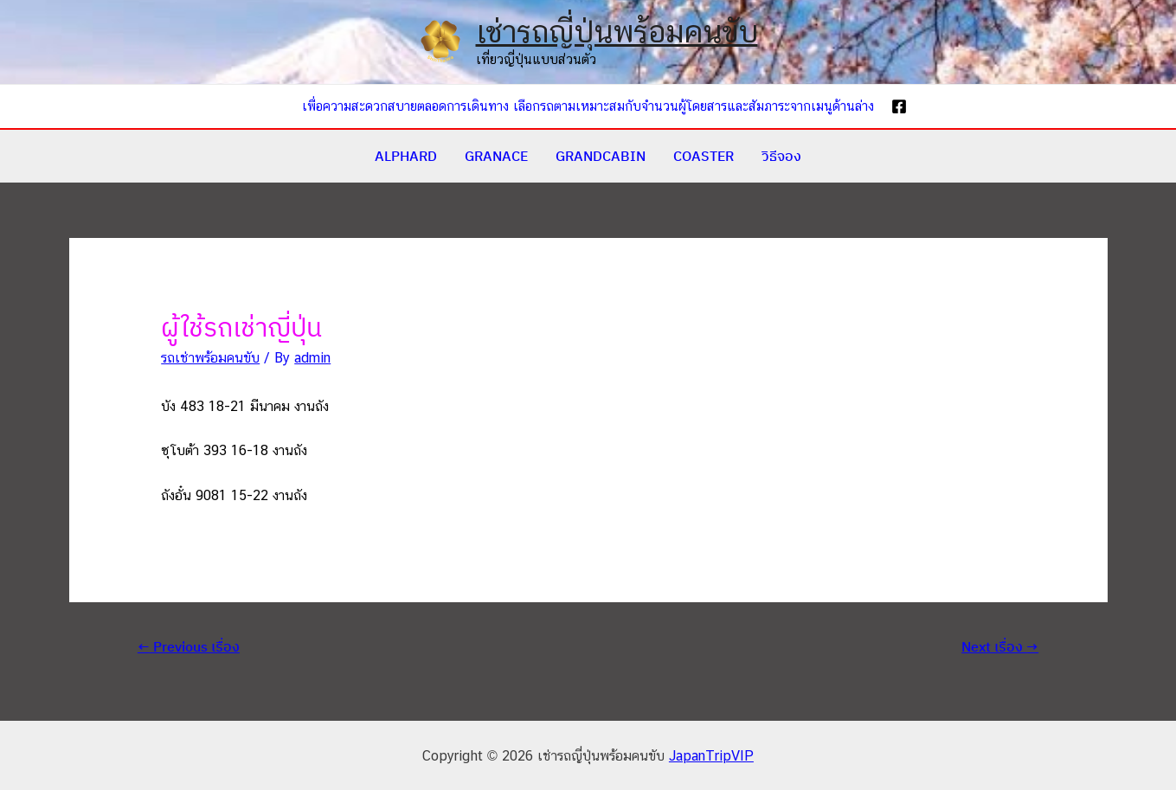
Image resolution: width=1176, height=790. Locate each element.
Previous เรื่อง (189, 646)
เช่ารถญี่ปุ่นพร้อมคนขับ (617, 31)
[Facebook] (899, 106)
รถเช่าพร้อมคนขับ (210, 358)
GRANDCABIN (601, 155)
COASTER (703, 155)
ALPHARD (406, 155)
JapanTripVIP (711, 756)
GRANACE (496, 155)
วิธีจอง (781, 155)
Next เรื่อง (999, 646)
